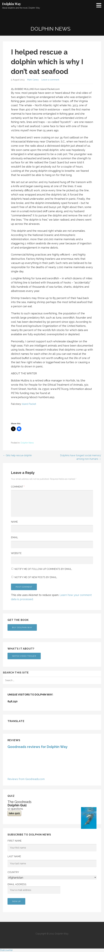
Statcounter (6, 950)
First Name (15, 840)
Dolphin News (27, 443)
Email (14, 537)
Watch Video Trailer (24, 656)
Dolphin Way (11, 4)
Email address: (34, 888)
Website (16, 553)
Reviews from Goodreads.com (26, 779)
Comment (18, 486)
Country (13, 872)
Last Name (14, 856)
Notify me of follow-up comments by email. (43, 569)
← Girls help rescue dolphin (17, 455)
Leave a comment (50, 79)
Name (14, 521)
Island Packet (29, 404)
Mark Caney (33, 79)
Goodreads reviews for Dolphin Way (37, 747)
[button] (100, 5)
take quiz (14, 813)
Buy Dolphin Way (22, 627)
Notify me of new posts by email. (35, 577)
